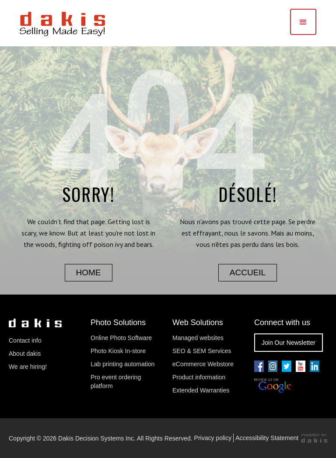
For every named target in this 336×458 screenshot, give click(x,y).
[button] (303, 22)
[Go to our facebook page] (259, 366)
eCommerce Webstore (203, 364)
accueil (248, 272)
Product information (198, 377)
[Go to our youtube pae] (273, 366)
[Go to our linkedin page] (314, 366)
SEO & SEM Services (201, 350)
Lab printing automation (122, 364)
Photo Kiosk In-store (118, 350)
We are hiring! (28, 366)
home (88, 272)
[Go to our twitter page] (286, 366)
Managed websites (198, 337)
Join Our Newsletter (288, 342)
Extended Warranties (200, 390)
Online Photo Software (121, 337)
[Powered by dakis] (314, 438)
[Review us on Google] (272, 385)
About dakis (25, 353)
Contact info (25, 340)
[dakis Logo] (62, 23)
